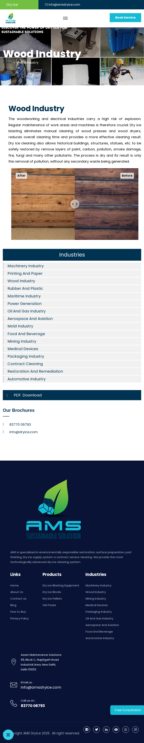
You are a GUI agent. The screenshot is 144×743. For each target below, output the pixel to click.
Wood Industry (21, 281)
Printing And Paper (25, 273)
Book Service (125, 17)
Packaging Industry (26, 356)
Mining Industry (22, 341)
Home (14, 585)
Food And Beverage (26, 333)
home (7, 62)
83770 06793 (33, 705)
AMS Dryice (32, 733)
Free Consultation (128, 710)
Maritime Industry (24, 296)
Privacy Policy (19, 618)
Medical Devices (23, 348)
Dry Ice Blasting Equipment (61, 585)
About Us (16, 592)
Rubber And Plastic (25, 288)
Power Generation (25, 303)
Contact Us (18, 598)
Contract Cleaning (25, 363)
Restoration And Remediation (35, 371)
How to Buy (18, 612)
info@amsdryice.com (64, 4)
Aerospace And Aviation (30, 318)
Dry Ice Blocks (52, 592)
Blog (13, 605)
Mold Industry (20, 326)
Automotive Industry (27, 379)
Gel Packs (49, 605)
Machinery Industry (26, 266)
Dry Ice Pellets (52, 598)
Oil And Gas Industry (27, 311)
